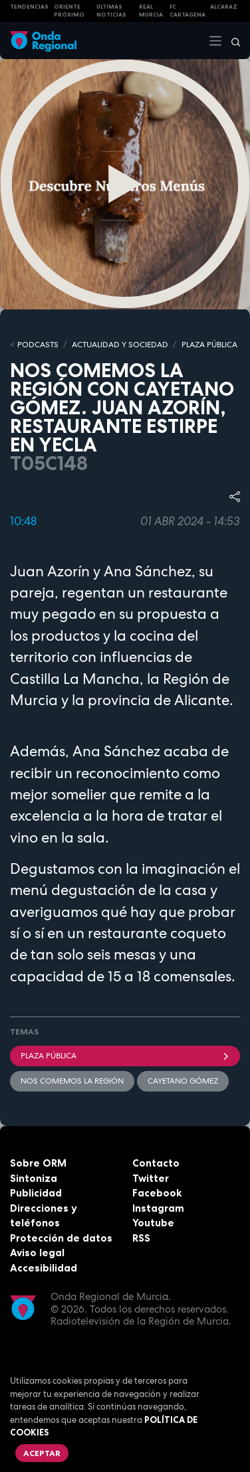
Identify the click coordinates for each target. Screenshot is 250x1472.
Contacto (156, 1163)
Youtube (153, 1222)
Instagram (158, 1208)
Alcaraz (223, 6)
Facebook (157, 1192)
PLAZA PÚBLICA (209, 344)
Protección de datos (61, 1238)
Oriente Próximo (69, 11)
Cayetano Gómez (183, 1081)
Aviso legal (37, 1252)
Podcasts (38, 344)
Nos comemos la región (72, 1081)
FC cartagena (187, 11)
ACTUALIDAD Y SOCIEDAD (120, 344)
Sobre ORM (38, 1163)
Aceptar (42, 1453)
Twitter (150, 1178)
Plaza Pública (125, 1055)
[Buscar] (231, 40)
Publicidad (36, 1192)
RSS (141, 1238)
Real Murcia (151, 11)
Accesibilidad (43, 1268)
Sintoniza (33, 1178)
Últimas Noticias (111, 11)
